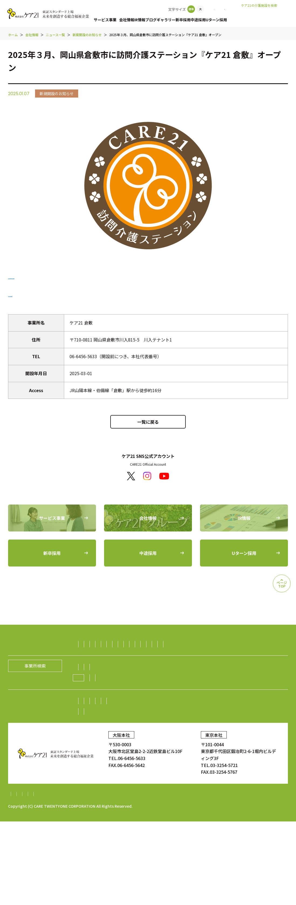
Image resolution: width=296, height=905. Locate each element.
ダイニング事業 (97, 696)
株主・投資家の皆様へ (103, 764)
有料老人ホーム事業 (133, 644)
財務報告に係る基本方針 (103, 877)
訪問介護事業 (95, 644)
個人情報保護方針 (57, 877)
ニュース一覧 (158, 740)
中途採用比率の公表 (96, 796)
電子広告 (244, 764)
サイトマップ (21, 877)
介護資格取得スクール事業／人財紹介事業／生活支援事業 (138, 686)
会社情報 (129, 19)
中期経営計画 (95, 774)
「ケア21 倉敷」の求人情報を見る (41, 294)
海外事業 (90, 707)
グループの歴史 (190, 730)
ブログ (159, 19)
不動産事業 (129, 696)
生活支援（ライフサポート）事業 (232, 686)
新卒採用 (196, 19)
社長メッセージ (97, 730)
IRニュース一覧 (128, 774)
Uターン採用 (235, 19)
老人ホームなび (270, 13)
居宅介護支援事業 (232, 644)
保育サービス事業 (152, 665)
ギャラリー (176, 19)
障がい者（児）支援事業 (106, 665)
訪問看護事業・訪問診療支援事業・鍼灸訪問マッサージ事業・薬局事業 (151, 675)
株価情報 (221, 764)
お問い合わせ (231, 9)
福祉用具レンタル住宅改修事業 (214, 654)
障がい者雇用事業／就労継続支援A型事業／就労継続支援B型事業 (208, 696)
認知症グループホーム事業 (184, 644)
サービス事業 (105, 20)
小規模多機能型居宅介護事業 (110, 654)
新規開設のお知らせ (196, 740)
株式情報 (198, 764)
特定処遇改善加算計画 (220, 877)
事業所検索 (201, 9)
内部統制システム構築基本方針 (163, 877)
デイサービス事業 (161, 654)
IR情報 (145, 19)
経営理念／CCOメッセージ (143, 730)
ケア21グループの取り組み (111, 741)
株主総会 (139, 764)
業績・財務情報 (169, 764)
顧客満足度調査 (234, 796)
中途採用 (214, 19)
